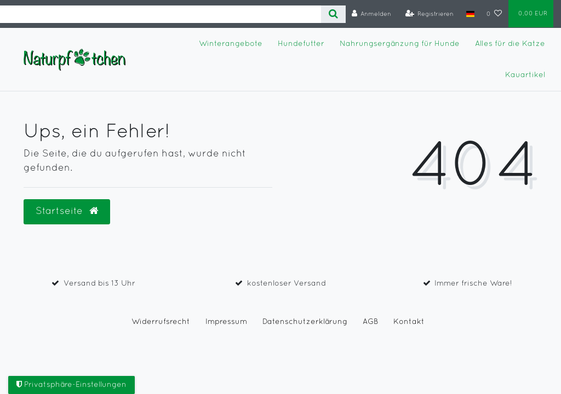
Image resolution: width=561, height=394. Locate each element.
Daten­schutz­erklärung (304, 322)
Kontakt (409, 322)
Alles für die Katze (510, 44)
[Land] (470, 13)
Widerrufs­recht (160, 322)
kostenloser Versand (286, 283)
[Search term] (160, 14)
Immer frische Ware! (473, 283)
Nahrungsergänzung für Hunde (400, 44)
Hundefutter (301, 44)
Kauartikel (525, 75)
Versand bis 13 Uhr (99, 283)
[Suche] (333, 14)
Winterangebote (230, 44)
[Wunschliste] (494, 14)
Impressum (226, 322)
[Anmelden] (372, 14)
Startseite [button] (67, 211)
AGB (370, 322)
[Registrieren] (429, 14)
